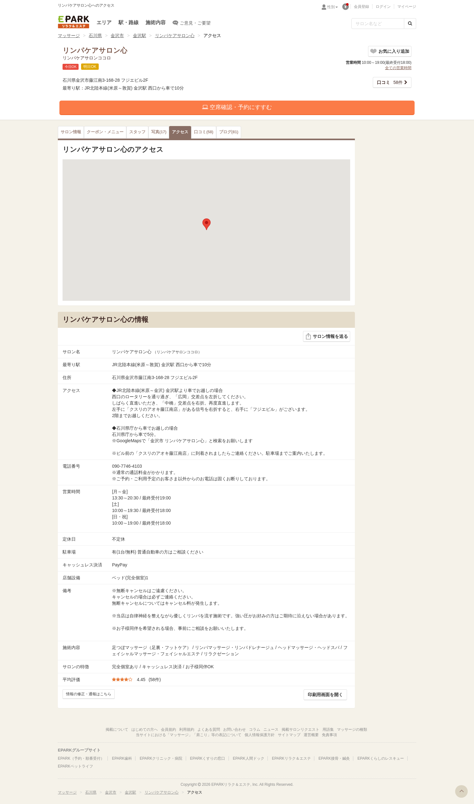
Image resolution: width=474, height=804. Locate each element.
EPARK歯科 (122, 758)
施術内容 (156, 22)
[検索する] (410, 24)
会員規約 (168, 729)
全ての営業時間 (398, 68)
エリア (104, 22)
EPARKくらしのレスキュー (380, 758)
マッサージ (69, 35)
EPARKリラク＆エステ (73, 22)
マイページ (406, 6)
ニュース (270, 729)
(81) (228, 132)
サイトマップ (289, 735)
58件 (390, 82)
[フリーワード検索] (377, 23)
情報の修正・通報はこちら (88, 694)
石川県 (95, 35)
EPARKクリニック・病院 (161, 758)
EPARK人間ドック (248, 758)
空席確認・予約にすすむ (237, 107)
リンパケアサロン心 (175, 35)
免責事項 (329, 735)
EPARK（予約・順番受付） (81, 758)
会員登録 (361, 6)
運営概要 (311, 735)
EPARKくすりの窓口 (207, 758)
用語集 (328, 729)
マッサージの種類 (352, 729)
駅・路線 (129, 22)
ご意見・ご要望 (192, 22)
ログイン (383, 6)
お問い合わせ (234, 729)
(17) (158, 132)
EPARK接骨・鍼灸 (334, 758)
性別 (332, 7)
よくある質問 (208, 729)
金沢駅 (139, 35)
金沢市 (117, 35)
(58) (203, 132)
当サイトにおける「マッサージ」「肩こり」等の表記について (188, 735)
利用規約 (186, 729)
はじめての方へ (144, 729)
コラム (254, 729)
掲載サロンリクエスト (300, 729)
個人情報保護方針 (260, 735)
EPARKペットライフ (75, 766)
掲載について (117, 729)
